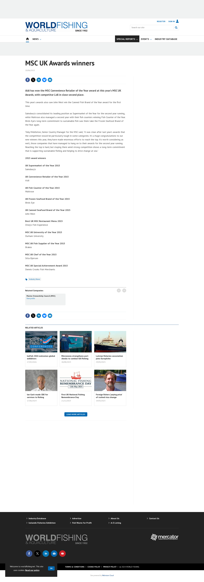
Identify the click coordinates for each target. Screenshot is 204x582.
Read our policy (32, 570)
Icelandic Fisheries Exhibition (42, 522)
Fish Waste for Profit (82, 522)
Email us (54, 553)
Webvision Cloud (108, 575)
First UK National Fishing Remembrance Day (73, 395)
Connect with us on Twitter (37, 553)
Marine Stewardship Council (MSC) (41, 296)
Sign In (171, 21)
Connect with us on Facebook (29, 553)
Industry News (34, 279)
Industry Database (37, 518)
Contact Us (154, 518)
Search (176, 27)
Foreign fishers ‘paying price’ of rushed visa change (109, 395)
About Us (115, 518)
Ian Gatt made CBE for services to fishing (37, 395)
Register (161, 21)
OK (51, 568)
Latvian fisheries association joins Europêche (109, 357)
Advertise (76, 518)
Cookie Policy (93, 567)
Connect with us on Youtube (62, 553)
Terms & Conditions (74, 567)
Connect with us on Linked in (45, 553)
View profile (31, 298)
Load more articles (75, 414)
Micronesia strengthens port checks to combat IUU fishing (74, 357)
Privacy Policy (109, 567)
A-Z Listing (116, 522)
